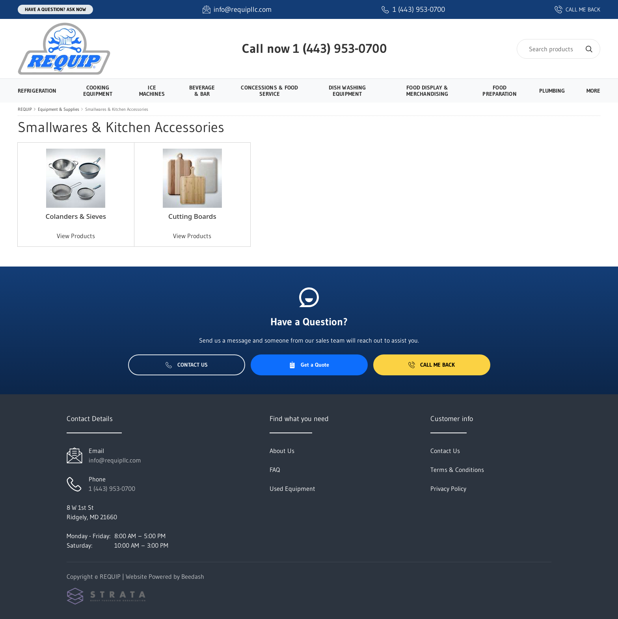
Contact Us (187, 364)
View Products (76, 236)
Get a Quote (309, 364)
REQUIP (25, 109)
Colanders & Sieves (75, 216)
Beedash (192, 576)
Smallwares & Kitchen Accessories (116, 109)
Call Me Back (431, 364)
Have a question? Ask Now (55, 9)
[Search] (558, 49)
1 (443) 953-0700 (340, 48)
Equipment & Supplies (58, 109)
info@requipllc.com (115, 460)
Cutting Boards (192, 216)
